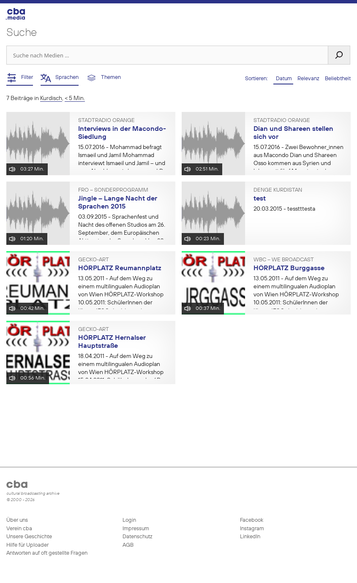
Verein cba (19, 528)
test (259, 198)
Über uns (17, 520)
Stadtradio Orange (106, 120)
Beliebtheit (338, 78)
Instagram (251, 528)
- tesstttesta (284, 209)
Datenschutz (138, 537)
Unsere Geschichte (29, 537)
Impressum (136, 528)
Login (129, 520)
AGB (128, 545)
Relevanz (309, 78)
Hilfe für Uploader (27, 545)
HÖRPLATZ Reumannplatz (119, 268)
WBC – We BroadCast (283, 260)
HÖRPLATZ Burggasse (288, 268)
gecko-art (93, 260)
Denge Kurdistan (277, 190)
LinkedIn (249, 537)
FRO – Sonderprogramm (113, 190)
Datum (283, 78)
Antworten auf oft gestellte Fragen (46, 553)
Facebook (251, 520)
